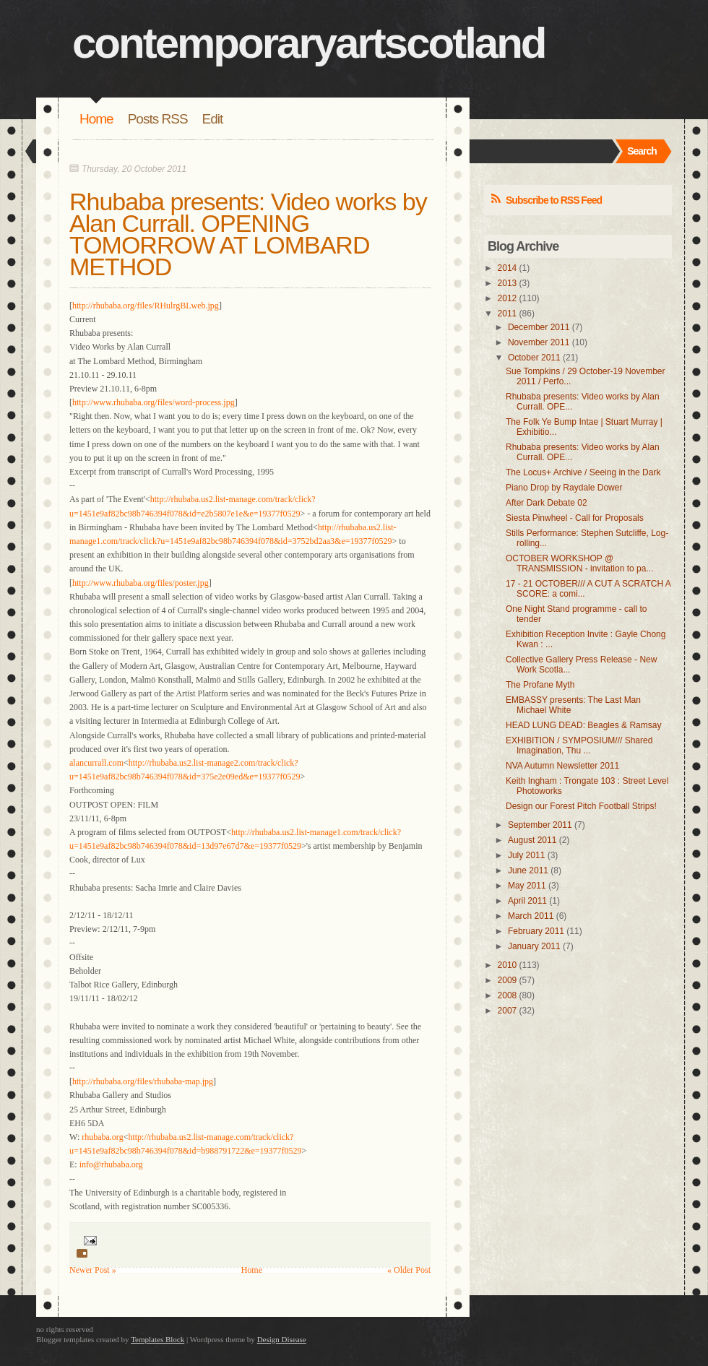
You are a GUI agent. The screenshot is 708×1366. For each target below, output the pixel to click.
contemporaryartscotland (308, 43)
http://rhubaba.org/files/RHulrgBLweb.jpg (145, 306)
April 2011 (527, 901)
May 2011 (527, 886)
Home (96, 118)
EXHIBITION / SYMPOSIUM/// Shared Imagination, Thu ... (579, 745)
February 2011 (536, 931)
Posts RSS (158, 118)
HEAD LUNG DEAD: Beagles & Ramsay (583, 725)
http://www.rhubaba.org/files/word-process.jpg (153, 402)
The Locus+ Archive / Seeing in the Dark (583, 472)
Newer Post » (92, 1270)
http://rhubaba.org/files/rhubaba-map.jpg (142, 1081)
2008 (507, 995)
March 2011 (530, 916)
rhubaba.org (102, 1137)
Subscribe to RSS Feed (554, 200)
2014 (507, 268)
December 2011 (538, 327)
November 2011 (538, 342)
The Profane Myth (540, 685)
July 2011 (526, 855)
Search (642, 151)
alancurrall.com (96, 763)
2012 (507, 298)
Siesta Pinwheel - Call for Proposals (575, 518)
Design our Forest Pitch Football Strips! (581, 806)
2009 (507, 980)
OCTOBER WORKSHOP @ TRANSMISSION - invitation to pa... (579, 563)
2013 (507, 283)
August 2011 (532, 840)
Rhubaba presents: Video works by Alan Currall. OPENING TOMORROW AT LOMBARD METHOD (248, 234)
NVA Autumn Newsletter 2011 (562, 766)
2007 (507, 1011)
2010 (507, 965)
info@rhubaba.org (111, 1164)
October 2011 (534, 358)
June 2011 (528, 870)
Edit (212, 118)
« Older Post (409, 1270)
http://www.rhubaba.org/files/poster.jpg (140, 583)
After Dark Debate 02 (546, 503)
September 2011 (540, 825)
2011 (507, 313)
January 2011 (534, 946)
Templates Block (157, 1339)
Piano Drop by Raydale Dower (564, 488)
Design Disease (281, 1339)
